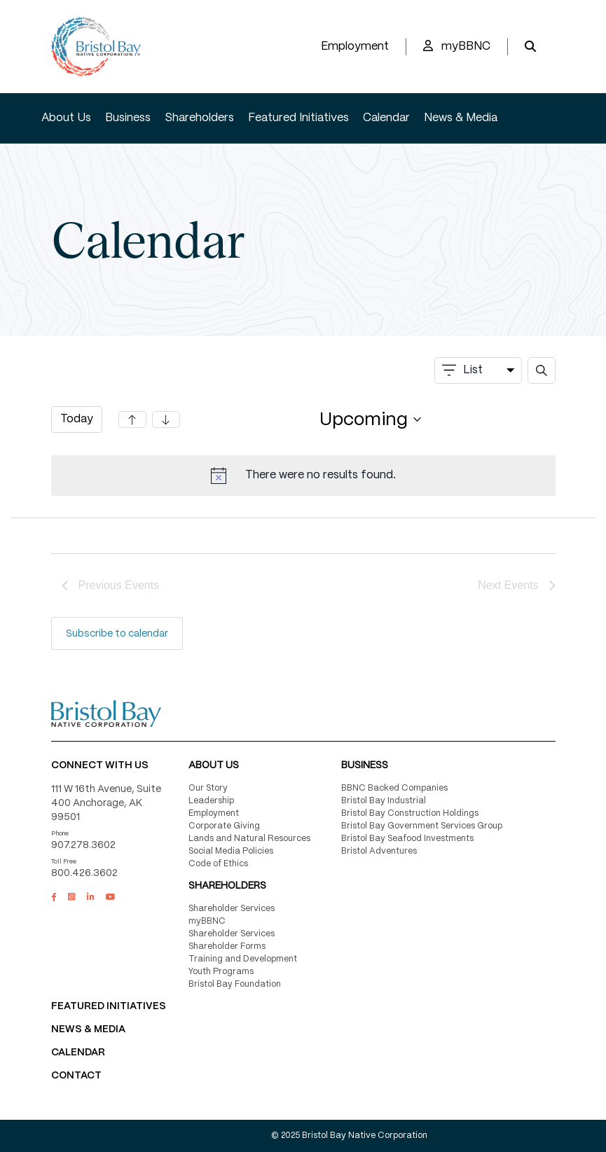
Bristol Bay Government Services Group (421, 826)
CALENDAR (78, 1052)
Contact (76, 1076)
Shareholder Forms (227, 946)
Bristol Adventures (379, 851)
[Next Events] (166, 419)
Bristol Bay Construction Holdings (409, 813)
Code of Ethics (218, 864)
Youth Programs (221, 972)
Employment (355, 46)
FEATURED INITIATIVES (108, 1006)
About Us (66, 118)
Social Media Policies (230, 851)
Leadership (211, 801)
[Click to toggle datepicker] (370, 420)
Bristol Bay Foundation (234, 984)
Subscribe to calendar (117, 634)
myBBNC (456, 46)
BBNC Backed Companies (394, 788)
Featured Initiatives (298, 118)
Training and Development (242, 959)
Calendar (386, 118)
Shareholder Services (231, 908)
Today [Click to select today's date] (76, 419)
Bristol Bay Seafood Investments (407, 838)
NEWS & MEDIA (88, 1029)
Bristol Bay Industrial (383, 801)
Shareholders (199, 118)
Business (128, 118)
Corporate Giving (224, 826)
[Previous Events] (132, 419)
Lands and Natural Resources (249, 838)
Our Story (208, 788)
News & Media (460, 118)
